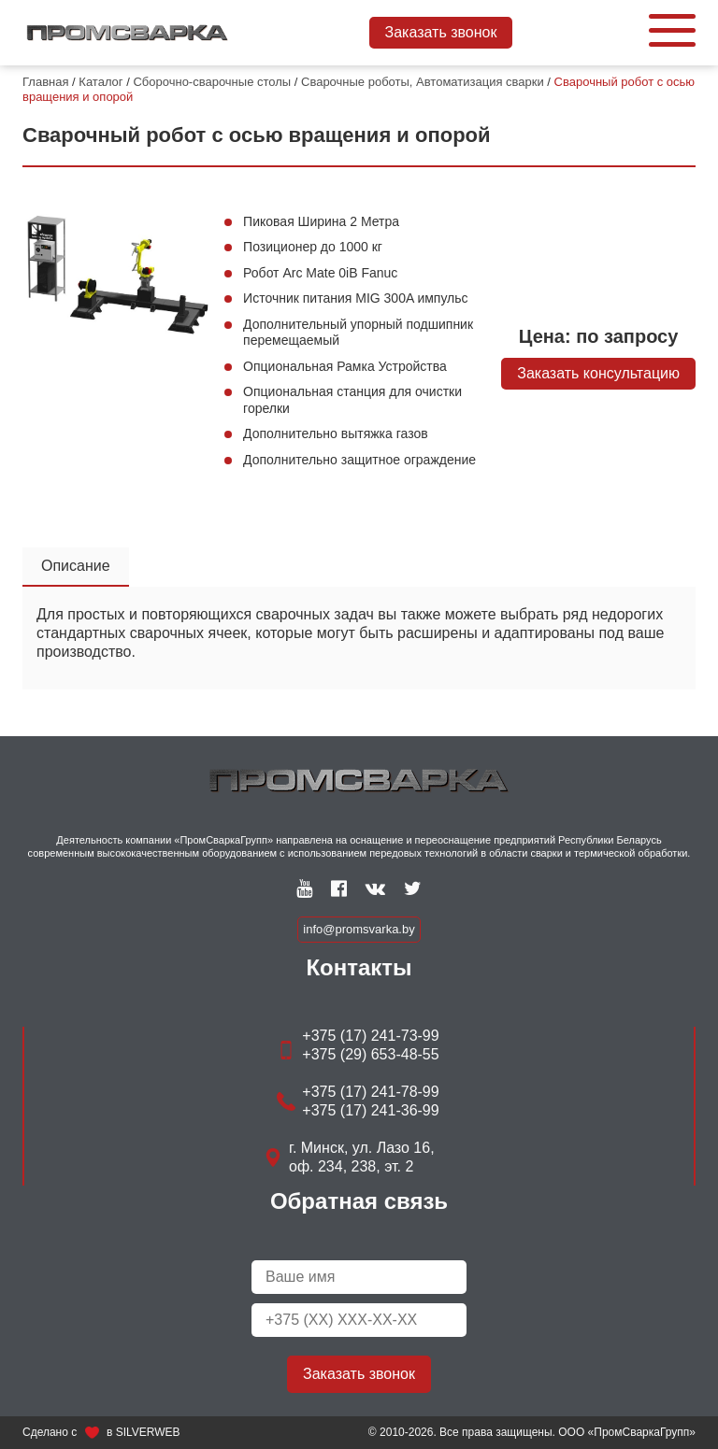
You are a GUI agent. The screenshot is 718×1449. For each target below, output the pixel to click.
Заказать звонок (441, 32)
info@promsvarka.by (358, 929)
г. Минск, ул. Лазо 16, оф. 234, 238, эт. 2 (362, 1157)
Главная (45, 82)
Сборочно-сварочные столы (212, 82)
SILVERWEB (148, 1432)
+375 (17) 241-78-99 (370, 1092)
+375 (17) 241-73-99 (370, 1036)
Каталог (100, 82)
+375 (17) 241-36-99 (370, 1110)
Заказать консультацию (598, 373)
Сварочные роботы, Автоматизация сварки (422, 82)
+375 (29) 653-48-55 (370, 1054)
